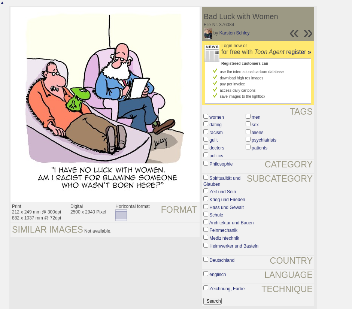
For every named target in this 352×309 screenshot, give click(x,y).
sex (255, 124)
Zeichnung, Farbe (227, 288)
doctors (216, 148)
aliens (257, 132)
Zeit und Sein (222, 191)
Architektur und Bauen (231, 222)
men (256, 117)
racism (215, 132)
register (298, 52)
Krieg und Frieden (227, 199)
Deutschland (221, 260)
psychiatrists (264, 140)
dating (215, 124)
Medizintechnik (224, 238)
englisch (217, 274)
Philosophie (221, 164)
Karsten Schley (234, 33)
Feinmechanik (223, 230)
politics (216, 155)
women (216, 117)
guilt (213, 140)
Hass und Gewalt (226, 207)
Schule (216, 215)
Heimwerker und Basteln (233, 246)
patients (259, 148)
